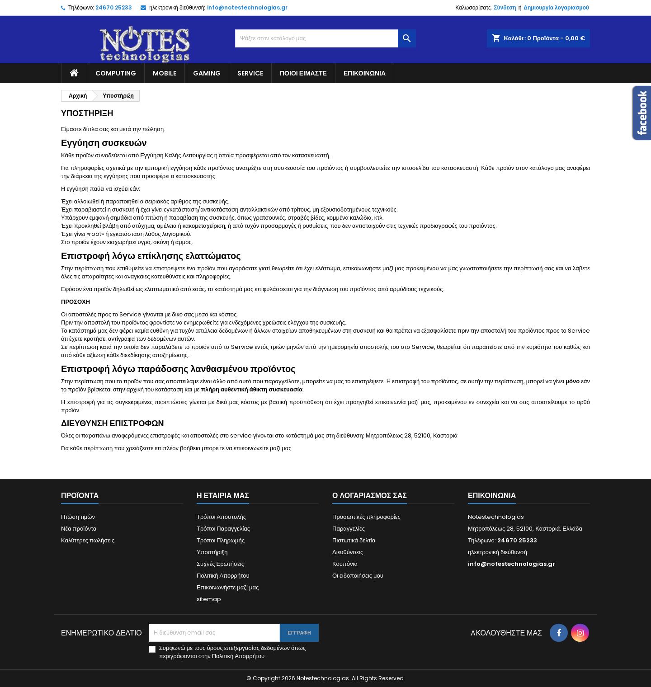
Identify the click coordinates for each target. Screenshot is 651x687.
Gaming (207, 73)
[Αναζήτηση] (325, 38)
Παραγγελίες (348, 528)
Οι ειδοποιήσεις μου (357, 575)
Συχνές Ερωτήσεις (220, 564)
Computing (115, 73)
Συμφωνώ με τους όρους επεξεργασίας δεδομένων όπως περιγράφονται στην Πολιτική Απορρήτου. (232, 652)
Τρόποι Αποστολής (221, 517)
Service (250, 73)
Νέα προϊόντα (78, 528)
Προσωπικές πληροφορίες (366, 517)
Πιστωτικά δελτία (353, 540)
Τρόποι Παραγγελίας (223, 528)
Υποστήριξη (212, 552)
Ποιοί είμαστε (303, 73)
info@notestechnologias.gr (247, 7)
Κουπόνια (345, 564)
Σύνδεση (505, 7)
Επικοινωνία (365, 73)
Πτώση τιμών (78, 517)
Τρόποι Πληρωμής (221, 540)
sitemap (209, 599)
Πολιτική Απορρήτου (223, 575)
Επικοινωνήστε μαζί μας (228, 587)
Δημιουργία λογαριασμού (556, 7)
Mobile (164, 73)
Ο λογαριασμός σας (369, 495)
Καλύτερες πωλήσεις (87, 540)
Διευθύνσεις (347, 552)
